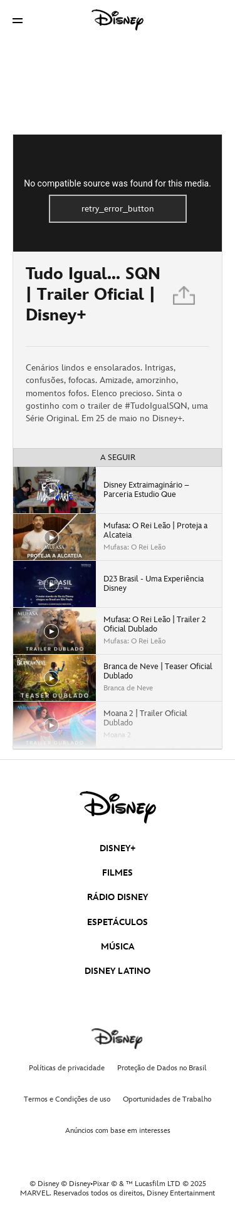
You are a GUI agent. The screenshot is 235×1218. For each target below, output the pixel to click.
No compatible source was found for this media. (117, 183)
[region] (117, 193)
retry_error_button (117, 208)
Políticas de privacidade (67, 1068)
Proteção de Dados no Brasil (162, 1068)
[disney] (118, 807)
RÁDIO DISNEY (117, 897)
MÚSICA (118, 946)
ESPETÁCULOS (117, 922)
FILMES (117, 872)
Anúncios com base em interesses (117, 1130)
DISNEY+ (118, 848)
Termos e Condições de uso (67, 1099)
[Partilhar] (184, 299)
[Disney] (117, 20)
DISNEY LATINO (117, 971)
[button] (17, 20)
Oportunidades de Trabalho (167, 1099)
